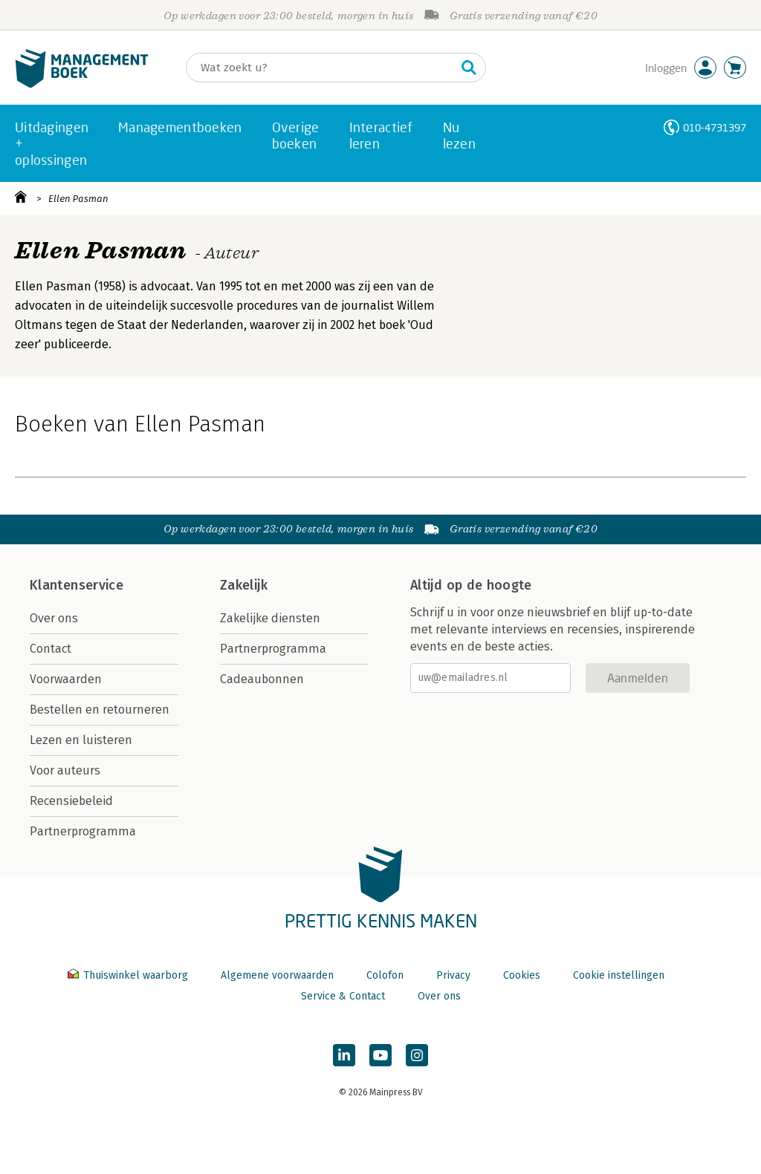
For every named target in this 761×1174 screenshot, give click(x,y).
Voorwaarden (66, 679)
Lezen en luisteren (81, 740)
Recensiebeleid (71, 801)
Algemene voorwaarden (277, 975)
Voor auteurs (65, 770)
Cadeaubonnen (262, 679)
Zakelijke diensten (270, 618)
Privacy (453, 975)
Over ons (54, 618)
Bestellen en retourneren (99, 709)
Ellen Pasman (78, 198)
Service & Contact (343, 996)
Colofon (385, 975)
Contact (50, 649)
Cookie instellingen (618, 975)
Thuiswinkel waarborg (129, 975)
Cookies (521, 975)
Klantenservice (76, 585)
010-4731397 (714, 127)
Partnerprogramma (83, 831)
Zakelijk (244, 585)
